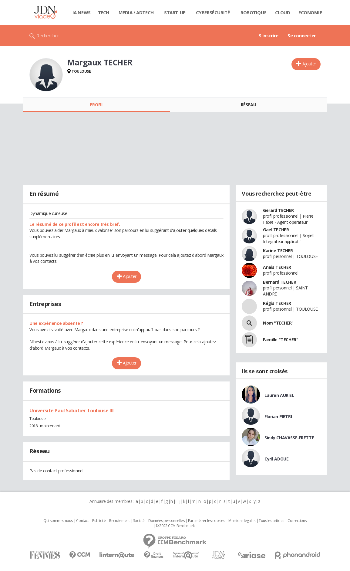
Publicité (99, 521)
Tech (103, 12)
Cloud (282, 12)
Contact (82, 521)
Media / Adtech (136, 12)
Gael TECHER (276, 230)
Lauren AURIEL (279, 395)
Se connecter (302, 35)
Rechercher (47, 35)
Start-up (175, 12)
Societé (139, 521)
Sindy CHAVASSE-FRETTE (289, 438)
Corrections (297, 521)
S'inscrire (268, 35)
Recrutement (119, 521)
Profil (96, 104)
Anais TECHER (277, 267)
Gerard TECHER (278, 210)
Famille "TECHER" (280, 339)
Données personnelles (166, 521)
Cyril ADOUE (276, 459)
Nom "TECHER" (278, 323)
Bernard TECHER (279, 282)
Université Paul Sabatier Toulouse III (71, 410)
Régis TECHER (277, 303)
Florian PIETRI (278, 416)
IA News (81, 12)
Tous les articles (271, 521)
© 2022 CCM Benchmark (175, 526)
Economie (310, 12)
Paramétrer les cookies (206, 521)
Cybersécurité (213, 12)
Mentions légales (241, 521)
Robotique (253, 12)
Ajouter (309, 64)
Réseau (248, 104)
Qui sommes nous (58, 521)
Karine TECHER (278, 250)
